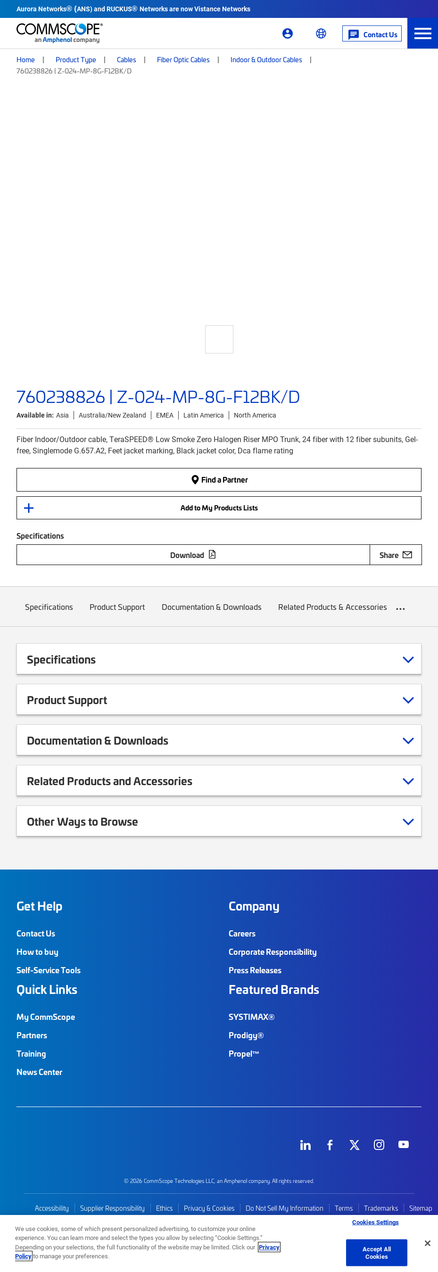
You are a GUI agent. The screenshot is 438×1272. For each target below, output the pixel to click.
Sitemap (420, 1208)
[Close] (427, 1243)
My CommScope (46, 1016)
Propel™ (244, 1053)
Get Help (39, 905)
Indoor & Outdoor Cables (266, 59)
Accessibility (52, 1208)
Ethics (164, 1208)
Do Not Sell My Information (284, 1208)
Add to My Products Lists (219, 507)
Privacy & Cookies (209, 1208)
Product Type (76, 59)
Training (31, 1053)
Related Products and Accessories (121, 780)
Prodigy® (246, 1035)
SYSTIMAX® (252, 1016)
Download (193, 555)
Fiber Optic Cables (183, 59)
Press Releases (255, 970)
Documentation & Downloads (211, 613)
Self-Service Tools (49, 970)
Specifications (49, 613)
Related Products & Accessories (333, 613)
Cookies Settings (375, 1222)
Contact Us (36, 933)
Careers (242, 933)
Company (254, 905)
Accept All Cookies (377, 1253)
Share (396, 555)
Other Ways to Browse (94, 821)
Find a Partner (219, 480)
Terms (344, 1208)
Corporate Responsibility (273, 951)
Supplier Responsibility (112, 1208)
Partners (32, 1035)
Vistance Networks (222, 8)
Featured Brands (274, 989)
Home (26, 59)
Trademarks (381, 1208)
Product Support (118, 613)
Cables (126, 59)
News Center (39, 1071)
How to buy (37, 951)
